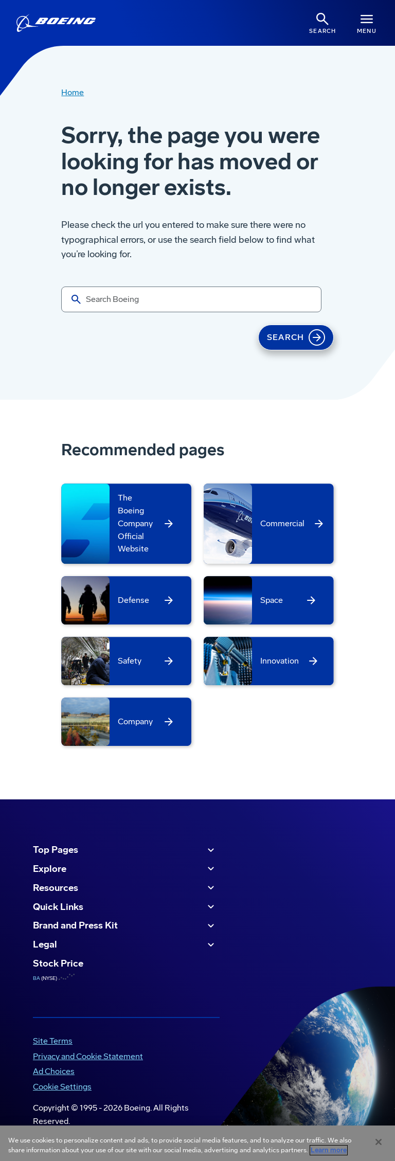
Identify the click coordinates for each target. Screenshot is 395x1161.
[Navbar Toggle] (367, 23)
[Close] (378, 1142)
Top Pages (125, 850)
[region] (197, 1143)
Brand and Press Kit (125, 926)
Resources (125, 888)
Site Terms (53, 1041)
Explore (125, 869)
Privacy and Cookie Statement (88, 1056)
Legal (125, 945)
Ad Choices (54, 1071)
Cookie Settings (62, 1087)
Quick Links (125, 907)
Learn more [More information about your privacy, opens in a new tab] (329, 1150)
